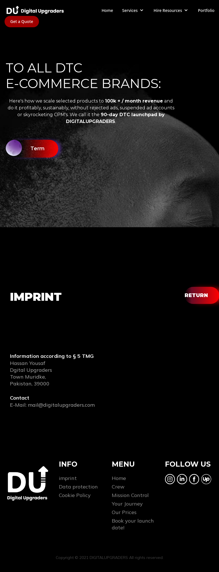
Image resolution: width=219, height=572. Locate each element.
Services (133, 10)
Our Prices (124, 512)
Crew (118, 486)
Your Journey (127, 503)
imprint (68, 478)
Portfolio (206, 10)
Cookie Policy (75, 495)
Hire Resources (171, 10)
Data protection (78, 486)
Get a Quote (21, 21)
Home (107, 10)
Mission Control (130, 495)
